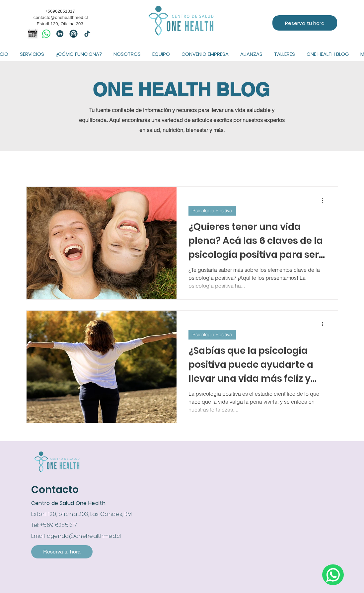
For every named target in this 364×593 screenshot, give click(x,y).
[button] (32, 54)
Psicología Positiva (212, 211)
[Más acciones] (325, 200)
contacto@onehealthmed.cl (61, 17)
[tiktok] (87, 34)
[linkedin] (60, 34)
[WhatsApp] (46, 34)
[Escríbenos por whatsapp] (333, 574)
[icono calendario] (33, 34)
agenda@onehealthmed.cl (84, 536)
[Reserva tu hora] (304, 23)
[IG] (73, 34)
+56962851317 (60, 11)
